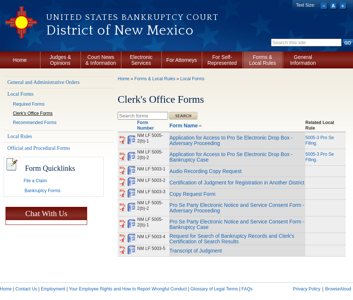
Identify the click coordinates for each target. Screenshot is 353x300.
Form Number (145, 125)
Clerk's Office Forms (33, 113)
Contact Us (26, 289)
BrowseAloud (338, 289)
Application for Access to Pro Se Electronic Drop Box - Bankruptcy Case (231, 157)
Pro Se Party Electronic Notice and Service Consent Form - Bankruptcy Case (237, 224)
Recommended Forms (35, 122)
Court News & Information (100, 60)
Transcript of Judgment (196, 251)
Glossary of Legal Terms (214, 289)
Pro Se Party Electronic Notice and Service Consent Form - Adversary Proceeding (237, 207)
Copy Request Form (192, 194)
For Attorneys (181, 60)
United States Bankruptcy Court (132, 17)
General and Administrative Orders (43, 82)
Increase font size (343, 7)
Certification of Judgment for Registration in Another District (237, 183)
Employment (53, 289)
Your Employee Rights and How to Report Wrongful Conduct (128, 289)
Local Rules (19, 136)
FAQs (247, 289)
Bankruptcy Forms (42, 190)
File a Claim (35, 180)
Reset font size (334, 7)
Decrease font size (324, 7)
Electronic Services (141, 60)
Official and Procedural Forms (38, 148)
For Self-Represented (222, 60)
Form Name (186, 125)
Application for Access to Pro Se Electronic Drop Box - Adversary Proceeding (231, 140)
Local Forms (20, 94)
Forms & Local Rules (262, 60)
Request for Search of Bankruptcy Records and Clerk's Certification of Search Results (232, 238)
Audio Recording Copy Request (206, 171)
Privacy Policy (306, 289)
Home (19, 60)
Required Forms (28, 104)
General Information (303, 60)
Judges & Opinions (60, 60)
